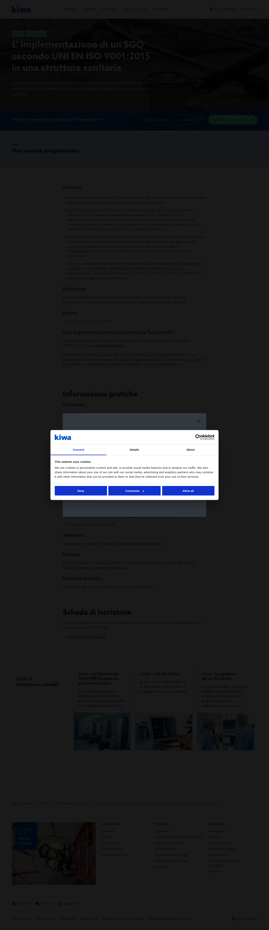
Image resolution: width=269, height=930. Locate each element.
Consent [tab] (78, 449)
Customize (134, 490)
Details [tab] (134, 449)
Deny (80, 490)
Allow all (188, 490)
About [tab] (190, 449)
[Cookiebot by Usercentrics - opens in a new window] (198, 437)
